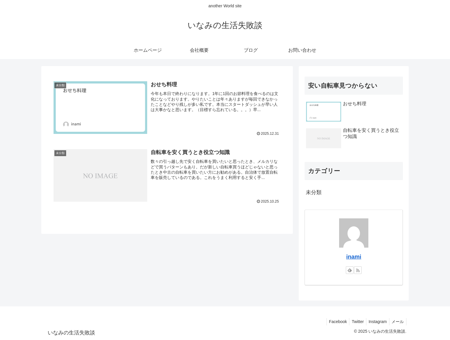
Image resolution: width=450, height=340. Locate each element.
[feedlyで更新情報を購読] (349, 270)
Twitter (354, 321)
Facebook (333, 321)
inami (353, 256)
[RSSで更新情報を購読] (358, 270)
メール (397, 321)
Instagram (376, 321)
